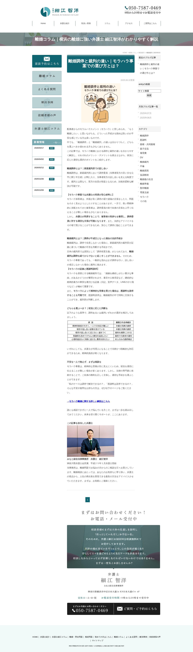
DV (141, 157)
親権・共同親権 (147, 144)
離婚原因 (144, 170)
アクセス (129, 23)
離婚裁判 (144, 162)
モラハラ (144, 197)
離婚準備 (144, 183)
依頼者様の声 (155, 632)
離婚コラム (118, 632)
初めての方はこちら (103, 632)
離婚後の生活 (146, 179)
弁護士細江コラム (59, 632)
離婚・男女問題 (76, 632)
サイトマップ (97, 636)
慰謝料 (143, 140)
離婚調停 (144, 135)
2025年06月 (146, 117)
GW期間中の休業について (45, 162)
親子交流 (144, 148)
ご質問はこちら (150, 23)
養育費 (143, 153)
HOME (35, 632)
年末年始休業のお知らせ (44, 193)
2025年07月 (146, 113)
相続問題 (88, 632)
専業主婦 (144, 192)
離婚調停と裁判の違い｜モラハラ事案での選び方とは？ (149, 68)
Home (43, 23)
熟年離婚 (144, 188)
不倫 (142, 166)
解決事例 (143, 632)
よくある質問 (131, 632)
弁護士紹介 (64, 23)
